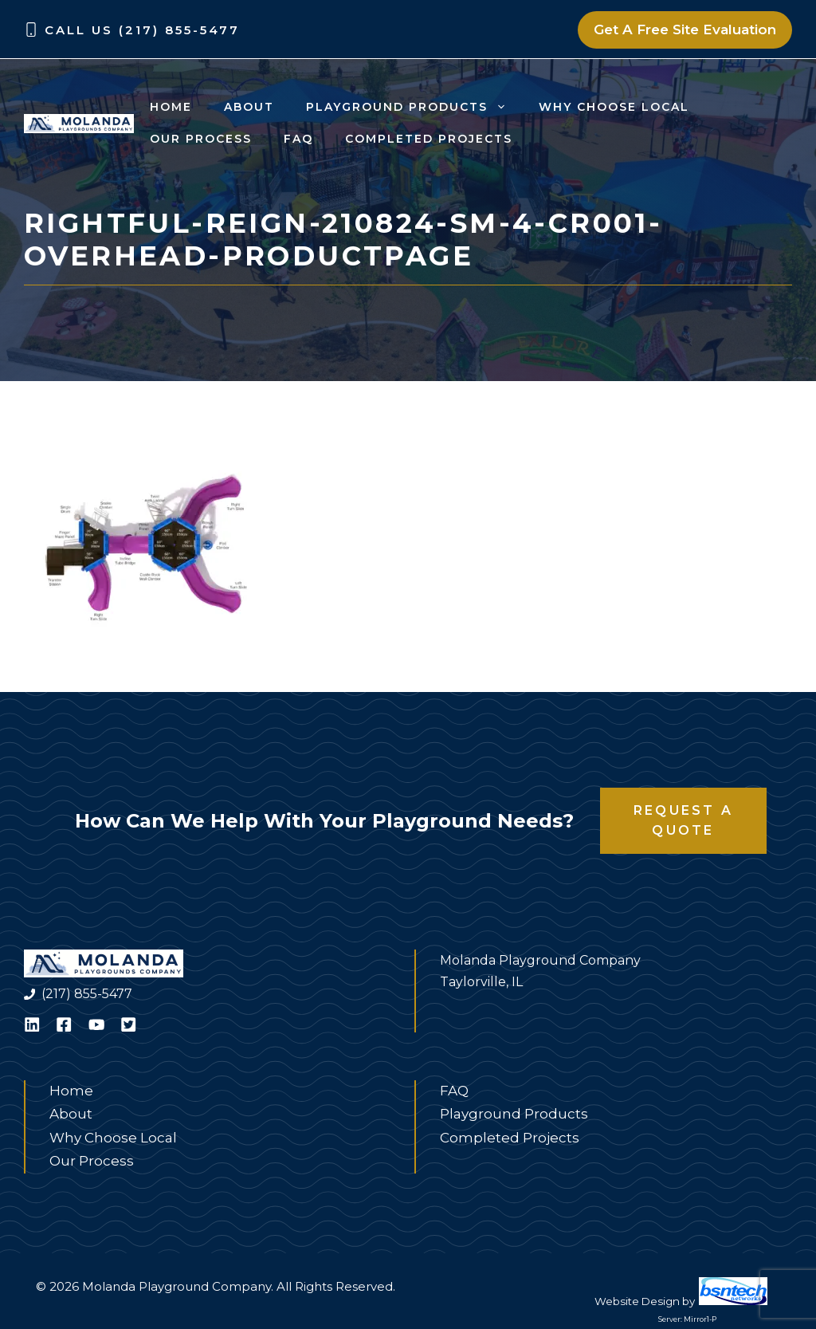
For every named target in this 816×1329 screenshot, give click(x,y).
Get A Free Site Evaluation (685, 29)
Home (171, 107)
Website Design (637, 1301)
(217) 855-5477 (86, 993)
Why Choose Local (614, 107)
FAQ (298, 139)
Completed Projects (428, 139)
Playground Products (414, 107)
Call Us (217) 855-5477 (142, 29)
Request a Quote (683, 821)
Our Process (201, 139)
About (249, 107)
